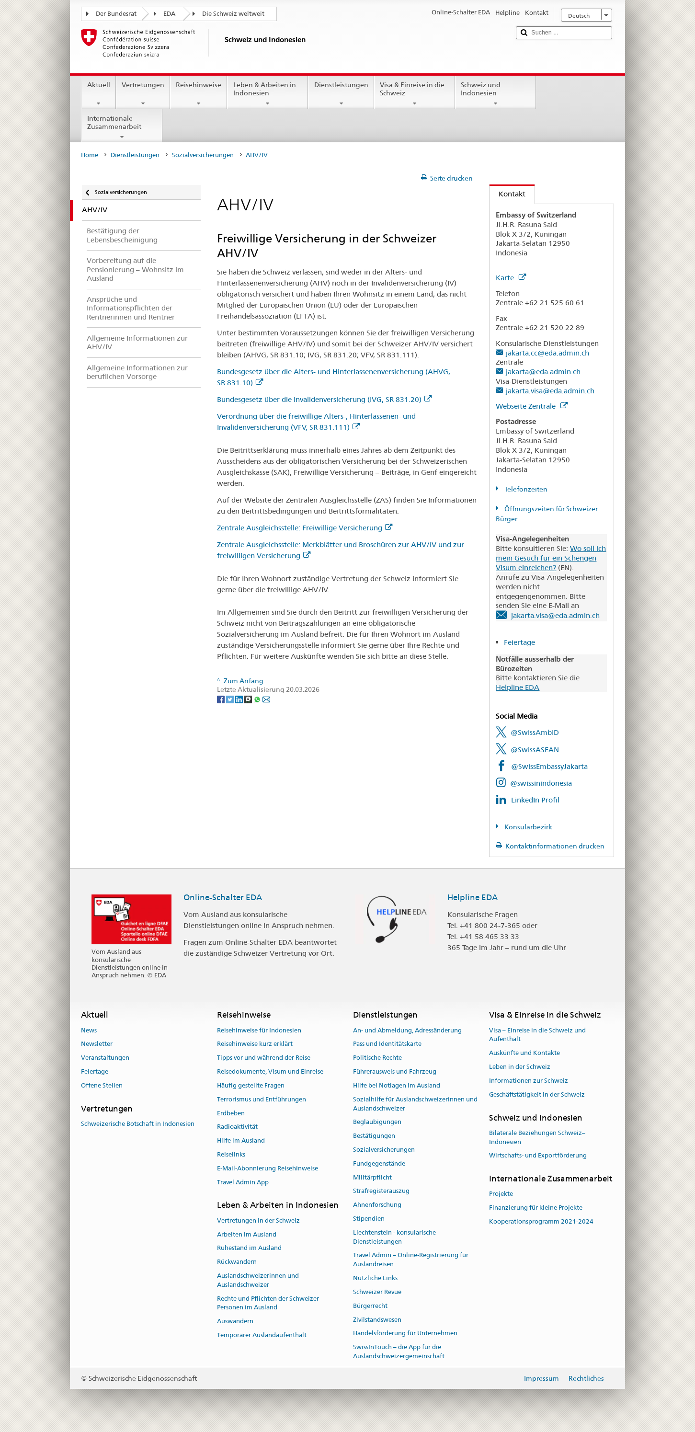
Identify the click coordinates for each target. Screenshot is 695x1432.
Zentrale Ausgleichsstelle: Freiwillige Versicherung (304, 527)
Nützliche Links (375, 1278)
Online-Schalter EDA (222, 897)
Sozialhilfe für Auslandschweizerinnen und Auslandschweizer (415, 1104)
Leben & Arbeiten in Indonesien (268, 94)
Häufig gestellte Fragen (251, 1085)
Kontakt (507, 193)
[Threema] (248, 698)
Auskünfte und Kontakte (524, 1053)
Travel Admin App (243, 1182)
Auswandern (235, 1321)
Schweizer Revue (377, 1291)
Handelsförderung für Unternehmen (405, 1333)
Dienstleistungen (340, 94)
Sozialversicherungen (203, 155)
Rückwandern (237, 1261)
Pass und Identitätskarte (387, 1044)
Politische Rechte (377, 1058)
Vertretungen (143, 94)
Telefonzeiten (525, 489)
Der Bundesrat (116, 13)
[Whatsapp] (257, 698)
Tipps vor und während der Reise (263, 1058)
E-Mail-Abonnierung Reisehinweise (267, 1168)
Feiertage (520, 642)
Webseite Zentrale (532, 406)
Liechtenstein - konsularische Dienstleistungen (394, 1237)
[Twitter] (230, 698)
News (89, 1030)
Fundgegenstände (379, 1163)
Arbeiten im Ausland (246, 1234)
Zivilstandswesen (377, 1319)
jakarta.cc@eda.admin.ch (547, 352)
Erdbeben (231, 1113)
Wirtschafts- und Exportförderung (538, 1155)
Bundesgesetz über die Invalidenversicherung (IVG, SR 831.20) (324, 399)
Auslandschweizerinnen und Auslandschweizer (258, 1280)
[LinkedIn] (239, 698)
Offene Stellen (102, 1085)
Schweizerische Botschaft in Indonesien (137, 1123)
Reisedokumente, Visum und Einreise (270, 1071)
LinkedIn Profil (535, 799)
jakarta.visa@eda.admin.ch (550, 390)
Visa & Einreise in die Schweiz (415, 94)
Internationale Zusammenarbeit (122, 127)
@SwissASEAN (535, 749)
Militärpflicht (372, 1177)
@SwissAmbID (535, 732)
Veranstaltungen (105, 1058)
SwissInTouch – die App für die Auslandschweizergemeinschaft (398, 1351)
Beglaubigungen (377, 1122)
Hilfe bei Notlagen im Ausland (396, 1085)
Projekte (501, 1194)
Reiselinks (231, 1154)
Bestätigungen (374, 1135)
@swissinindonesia (541, 783)
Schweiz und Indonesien (495, 94)
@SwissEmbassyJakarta (549, 766)
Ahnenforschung (377, 1204)
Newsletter (97, 1044)
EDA (169, 13)
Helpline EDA (517, 687)
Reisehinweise (199, 94)
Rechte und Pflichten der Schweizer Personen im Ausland (268, 1303)
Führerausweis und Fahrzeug (394, 1071)
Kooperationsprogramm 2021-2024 (541, 1221)
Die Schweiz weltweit (233, 13)
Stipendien (369, 1218)
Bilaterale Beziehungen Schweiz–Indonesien (537, 1137)
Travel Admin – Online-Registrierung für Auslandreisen (410, 1260)
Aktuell (98, 94)
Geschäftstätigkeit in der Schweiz (537, 1094)
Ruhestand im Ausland (249, 1248)
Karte (511, 277)
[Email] (266, 698)
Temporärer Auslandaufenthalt (262, 1335)
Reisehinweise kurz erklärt (255, 1044)
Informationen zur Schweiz (528, 1080)
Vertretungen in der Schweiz (258, 1220)
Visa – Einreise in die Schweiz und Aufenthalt (537, 1035)
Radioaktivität (237, 1127)
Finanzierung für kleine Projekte (535, 1208)
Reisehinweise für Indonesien (259, 1030)
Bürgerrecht (370, 1305)
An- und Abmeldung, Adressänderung (407, 1030)
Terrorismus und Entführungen (261, 1099)
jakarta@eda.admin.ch (543, 371)
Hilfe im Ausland (241, 1140)
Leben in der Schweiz (519, 1066)
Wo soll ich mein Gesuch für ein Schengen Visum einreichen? (551, 558)
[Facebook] (221, 698)
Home (89, 155)
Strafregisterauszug (381, 1191)
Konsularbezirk (527, 827)
